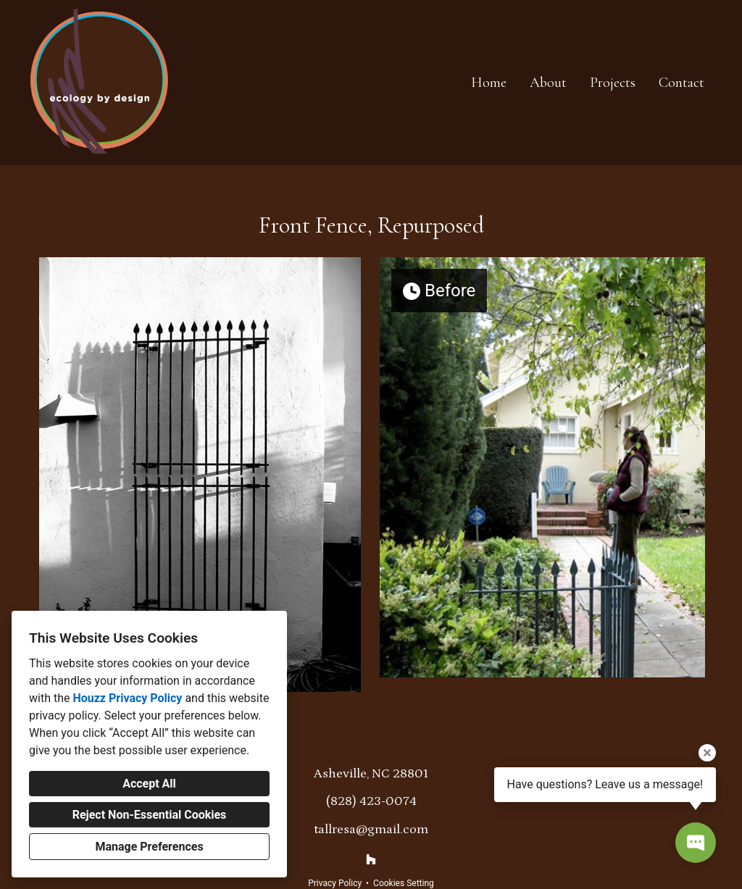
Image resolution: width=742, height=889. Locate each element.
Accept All (149, 783)
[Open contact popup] (695, 842)
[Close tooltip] (707, 752)
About (548, 82)
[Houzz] (371, 859)
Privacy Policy (335, 883)
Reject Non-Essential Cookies (149, 815)
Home (489, 82)
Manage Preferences (149, 846)
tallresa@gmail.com (371, 829)
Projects (612, 82)
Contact (681, 82)
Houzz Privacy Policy (127, 698)
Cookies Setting (403, 883)
